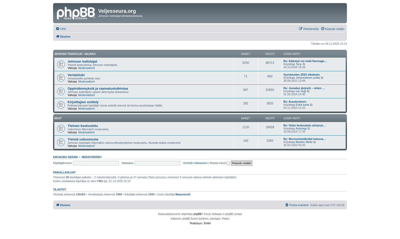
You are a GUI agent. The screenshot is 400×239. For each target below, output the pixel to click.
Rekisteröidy (92, 157)
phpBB (197, 214)
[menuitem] (61, 29)
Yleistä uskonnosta (83, 139)
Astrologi (301, 128)
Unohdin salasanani (195, 162)
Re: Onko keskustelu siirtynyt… (304, 125)
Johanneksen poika (308, 77)
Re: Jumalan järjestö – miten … (304, 88)
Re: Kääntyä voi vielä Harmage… (305, 61)
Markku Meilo (304, 142)
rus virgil (301, 91)
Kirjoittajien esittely (83, 102)
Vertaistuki (76, 75)
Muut (58, 118)
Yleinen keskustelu (83, 126)
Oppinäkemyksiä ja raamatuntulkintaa (98, 88)
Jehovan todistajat (82, 61)
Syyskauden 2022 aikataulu (301, 74)
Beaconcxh (183, 194)
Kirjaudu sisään (65, 157)
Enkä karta (302, 104)
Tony (299, 64)
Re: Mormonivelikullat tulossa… (304, 138)
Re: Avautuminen (294, 101)
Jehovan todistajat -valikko (75, 54)
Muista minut (220, 162)
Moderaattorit (86, 67)
